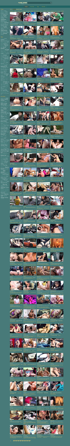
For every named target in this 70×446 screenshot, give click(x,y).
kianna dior (41, 366)
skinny (7, 85)
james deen (30, 307)
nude (10, 208)
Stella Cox (5, 191)
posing (56, 365)
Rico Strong (4, 181)
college (5, 51)
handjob (5, 65)
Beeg (7, 11)
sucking (5, 89)
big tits (6, 46)
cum (4, 54)
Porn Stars (32, 6)
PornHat (6, 22)
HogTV (5, 16)
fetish (7, 62)
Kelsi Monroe (4, 156)
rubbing (16, 409)
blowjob (2, 48)
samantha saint (27, 308)
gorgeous (38, 264)
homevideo (4, 67)
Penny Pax (5, 177)
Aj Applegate (2, 101)
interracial (2, 69)
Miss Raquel (6, 172)
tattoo (2, 90)
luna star (48, 423)
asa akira (27, 307)
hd (6, 66)
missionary (3, 76)
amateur (3, 39)
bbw (5, 42)
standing (16, 109)
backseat (39, 51)
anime (33, 66)
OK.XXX (5, 21)
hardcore (3, 66)
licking (61, 66)
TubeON (2, 28)
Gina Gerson (3, 139)
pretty (1, 83)
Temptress (3, 193)
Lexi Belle (2, 162)
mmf (47, 123)
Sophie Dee (2, 191)
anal (2, 40)
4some (39, 38)
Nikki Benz (2, 175)
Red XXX (2, 180)
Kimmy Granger (3, 158)
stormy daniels (55, 124)
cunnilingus (2, 56)
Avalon (4, 119)
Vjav (1, 32)
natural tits (38, 124)
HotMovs (2, 17)
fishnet (19, 264)
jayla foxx (14, 110)
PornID (2, 23)
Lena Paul (6, 161)
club (14, 150)
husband (3, 68)
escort (44, 24)
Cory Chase (4, 131)
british (32, 67)
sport (58, 180)
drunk (35, 11)
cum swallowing (18, 436)
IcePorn (5, 17)
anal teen (62, 11)
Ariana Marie (6, 113)
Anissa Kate (3, 112)
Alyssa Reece (5, 106)
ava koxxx (54, 366)
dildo (1, 58)
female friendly (32, 393)
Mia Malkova (3, 169)
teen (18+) (5, 90)
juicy (26, 180)
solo (1, 87)
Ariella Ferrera (3, 114)
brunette (7, 49)
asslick (39, 165)
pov (8, 81)
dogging (15, 11)
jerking (21, 179)
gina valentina (28, 166)
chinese (55, 221)
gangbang (5, 63)
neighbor (31, 250)
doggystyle (6, 58)
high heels (46, 51)
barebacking (39, 24)
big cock (6, 45)
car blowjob (44, 11)
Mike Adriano (3, 171)
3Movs (2, 10)
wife (8, 93)
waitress (34, 24)
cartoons (18, 11)
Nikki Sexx (5, 175)
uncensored (2, 92)
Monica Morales (4, 173)
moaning (6, 76)
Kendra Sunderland (5, 157)
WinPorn (4, 32)
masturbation (6, 73)
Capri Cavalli (3, 124)
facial (4, 60)
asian (4, 40)
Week (20, 9)
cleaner (57, 80)
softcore (7, 86)
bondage (6, 48)
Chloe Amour (3, 129)
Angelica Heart (6, 110)
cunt (5, 56)
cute (1, 57)
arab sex (23, 11)
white (6, 93)
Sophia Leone (6, 190)
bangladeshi (32, 23)
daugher (37, 11)
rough (10, 251)
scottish (24, 222)
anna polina (14, 351)
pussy (6, 83)
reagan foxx (27, 337)
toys (8, 91)
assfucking (27, 80)
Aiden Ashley (7, 100)
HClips (6, 13)
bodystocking (15, 264)
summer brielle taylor (32, 308)
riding (7, 84)
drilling (38, 307)
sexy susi (17, 365)
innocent (20, 207)
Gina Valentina (6, 139)
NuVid (2, 21)
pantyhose (51, 67)
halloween (24, 394)
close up (2, 51)
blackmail (48, 11)
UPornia (2, 29)
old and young (31, 394)
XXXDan (5, 33)
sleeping (32, 11)
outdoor (2, 80)
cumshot (5, 55)
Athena (2, 116)
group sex (32, 165)
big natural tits (3, 46)
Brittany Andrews (3, 122)
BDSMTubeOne (39, 304)
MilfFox (6, 20)
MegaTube (3, 20)
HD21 (2, 15)
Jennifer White (4, 145)
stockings (2, 88)
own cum (35, 394)
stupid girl (30, 151)
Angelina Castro (4, 111)
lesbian (59, 66)
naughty (61, 235)
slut (1, 86)
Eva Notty (4, 136)
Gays (38, 6)
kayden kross (14, 236)
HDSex (5, 15)
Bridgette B (5, 120)
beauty (39, 208)
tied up (17, 321)
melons (4, 75)
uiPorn (7, 28)
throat (1, 91)
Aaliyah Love (3, 98)
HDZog (2, 16)
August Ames (6, 117)
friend (10, 81)
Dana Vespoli (6, 132)
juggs (1, 70)
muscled (43, 336)
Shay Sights (2, 189)
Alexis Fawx (4, 104)
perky (13, 336)
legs (10, 336)
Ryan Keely (2, 183)
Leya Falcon (5, 163)
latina (40, 264)
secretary (31, 24)
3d (28, 66)
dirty (3, 58)
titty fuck (5, 91)
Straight (26, 6)
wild (1, 94)
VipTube (2, 31)
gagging (51, 194)
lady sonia (41, 52)
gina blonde (14, 365)
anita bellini (52, 11)
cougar (5, 52)
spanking (4, 87)
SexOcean (3, 25)
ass (6, 40)
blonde (4, 47)
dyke (55, 66)
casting (2, 50)
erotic (60, 278)
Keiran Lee (3, 155)
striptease (2, 89)
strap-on (5, 88)
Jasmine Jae (3, 142)
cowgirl (2, 53)
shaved (4, 85)
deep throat (4, 57)
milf (7, 75)
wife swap (21, 350)
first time (16, 66)
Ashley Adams (5, 115)
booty (1, 49)
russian (15, 123)
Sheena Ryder (6, 189)
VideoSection (4, 30)
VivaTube (5, 31)
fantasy (2, 61)
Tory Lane (2, 194)
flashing (15, 207)
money (21, 264)
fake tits (27, 380)
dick (8, 57)
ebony (8, 59)
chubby (7, 50)
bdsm (7, 42)
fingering (2, 63)
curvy (7, 56)
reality (2, 84)
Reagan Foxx (5, 179)
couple (8, 52)
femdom (4, 62)
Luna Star (5, 165)
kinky (3, 70)
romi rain (41, 322)
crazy (4, 53)
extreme (40, 307)
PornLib (4, 23)
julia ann (41, 166)
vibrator (57, 67)
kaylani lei (33, 307)
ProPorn (6, 24)
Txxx (5, 28)
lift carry (41, 11)
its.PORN (2, 18)
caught (19, 179)
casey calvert (41, 423)
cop (25, 306)
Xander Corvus (4, 197)
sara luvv (41, 110)
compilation (2, 52)
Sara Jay (5, 184)
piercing (7, 80)
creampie (7, 53)
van (31, 52)
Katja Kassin (5, 154)
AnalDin (5, 10)
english (27, 278)
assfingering (12, 235)
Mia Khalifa (7, 168)
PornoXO (2, 24)
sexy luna (58, 11)
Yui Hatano (2, 198)
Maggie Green (6, 166)
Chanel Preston (3, 126)
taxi (21, 11)
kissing (5, 70)
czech (19, 306)
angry (12, 250)
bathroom (35, 23)
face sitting (43, 165)
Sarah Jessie (3, 185)
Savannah (3, 187)
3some (5, 38)
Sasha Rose (5, 186)
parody (59, 81)
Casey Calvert (6, 125)
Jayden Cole (5, 143)
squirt (6, 87)
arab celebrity (28, 11)
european (57, 108)
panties (4, 80)
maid (27, 24)
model (2, 77)
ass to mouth (25, 67)
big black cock (26, 221)
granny (29, 278)
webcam (2, 93)
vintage (5, 92)
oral (1, 79)
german (2, 64)
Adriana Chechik (4, 100)
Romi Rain (5, 182)
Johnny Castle (6, 148)
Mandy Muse (3, 167)
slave (10, 321)
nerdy (53, 423)
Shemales (43, 6)
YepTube (2, 34)
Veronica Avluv (5, 196)
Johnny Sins (4, 149)
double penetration (3, 59)
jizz (8, 69)
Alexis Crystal (4, 103)
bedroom (45, 436)
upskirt (58, 264)
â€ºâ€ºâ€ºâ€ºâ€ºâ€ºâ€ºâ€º (22, 441)
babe (8, 41)
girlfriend (4, 64)
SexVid (24, 135)
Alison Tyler (5, 105)
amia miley (54, 394)
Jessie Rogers (3, 147)
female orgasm (57, 235)
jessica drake (44, 423)
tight (3, 91)
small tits (4, 86)
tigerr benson (27, 53)
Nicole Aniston (5, 174)
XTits (1, 33)
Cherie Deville (4, 128)
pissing (14, 208)
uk (23, 208)
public (4, 83)
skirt (52, 264)
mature (2, 75)
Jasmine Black (5, 141)
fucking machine (56, 408)
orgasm (4, 79)
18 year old (2, 38)
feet (4, 61)
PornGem (2, 22)
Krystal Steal (5, 159)
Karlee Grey (5, 153)
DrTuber (2, 12)
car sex (55, 11)
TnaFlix (5, 27)
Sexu (6, 25)
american (6, 39)
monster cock (7, 77)
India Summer (3, 140)
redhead (4, 84)
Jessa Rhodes (3, 146)
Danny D (3, 134)
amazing (12, 24)
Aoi (3, 113)
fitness (53, 408)
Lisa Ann (2, 164)
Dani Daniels (3, 133)
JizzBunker (3, 19)
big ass (5, 43)
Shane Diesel (6, 188)
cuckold (2, 54)
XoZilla (7, 32)
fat (3, 61)
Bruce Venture (5, 123)
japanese (6, 69)
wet (4, 93)
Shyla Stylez (2, 190)
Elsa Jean (4, 135)
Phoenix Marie (4, 178)
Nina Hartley (4, 176)
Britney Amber (4, 121)
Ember (2, 136)
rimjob (24, 237)
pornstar (5, 81)
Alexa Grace (5, 102)
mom (4, 77)
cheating (4, 50)
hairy (3, 65)
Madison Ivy (2, 166)
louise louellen (41, 81)
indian (6, 68)
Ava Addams (3, 118)
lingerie (2, 72)
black (2, 47)
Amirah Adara (3, 107)
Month (17, 9)
